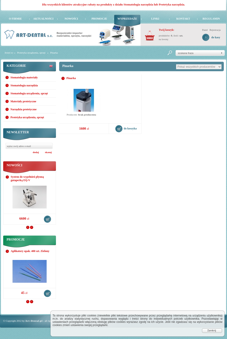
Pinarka (54, 52)
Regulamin (211, 18)
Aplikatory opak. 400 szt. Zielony (30, 251)
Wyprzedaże (127, 18)
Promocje (99, 18)
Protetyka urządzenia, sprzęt (31, 52)
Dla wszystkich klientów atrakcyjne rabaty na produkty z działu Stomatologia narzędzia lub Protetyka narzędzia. (113, 4)
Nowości (71, 18)
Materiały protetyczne (23, 101)
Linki (155, 18)
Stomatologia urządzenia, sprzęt (29, 93)
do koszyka (47, 219)
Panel (205, 29)
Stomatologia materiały (24, 77)
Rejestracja (215, 29)
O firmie (15, 18)
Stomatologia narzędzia (24, 85)
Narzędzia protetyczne (23, 109)
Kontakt (183, 18)
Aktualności (43, 18)
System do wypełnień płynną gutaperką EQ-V (27, 178)
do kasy (215, 37)
